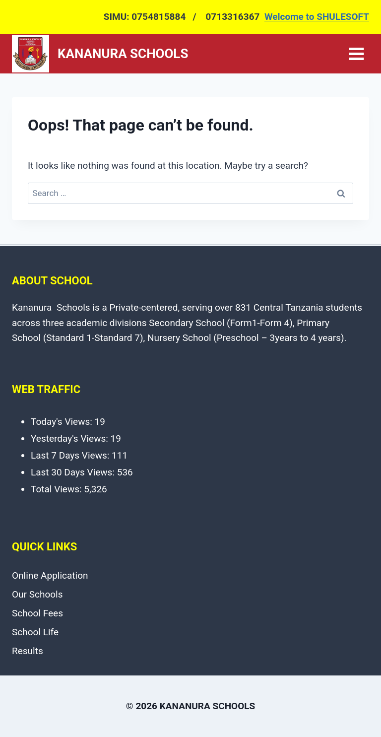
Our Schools (37, 594)
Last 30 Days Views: (74, 472)
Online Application (50, 575)
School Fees (37, 613)
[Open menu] (356, 53)
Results (27, 651)
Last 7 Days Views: (71, 455)
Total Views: (57, 489)
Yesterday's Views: (71, 438)
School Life (35, 632)
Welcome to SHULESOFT (316, 16)
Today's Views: (63, 421)
